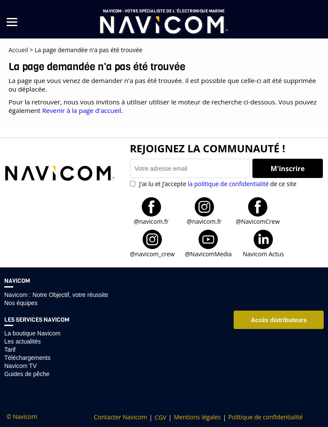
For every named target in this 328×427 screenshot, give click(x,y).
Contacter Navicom (120, 417)
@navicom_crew (152, 253)
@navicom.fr (151, 221)
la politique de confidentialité (228, 184)
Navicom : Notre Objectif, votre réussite (56, 295)
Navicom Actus (263, 253)
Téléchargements (27, 358)
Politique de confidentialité (265, 417)
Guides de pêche (27, 374)
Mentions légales (197, 417)
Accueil (18, 50)
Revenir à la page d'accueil (81, 110)
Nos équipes (21, 303)
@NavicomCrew (258, 221)
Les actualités (22, 341)
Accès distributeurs (279, 320)
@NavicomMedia (208, 253)
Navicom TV (20, 366)
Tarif (9, 350)
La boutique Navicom (32, 333)
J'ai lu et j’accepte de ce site (217, 184)
